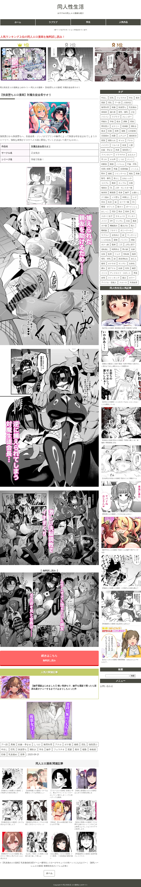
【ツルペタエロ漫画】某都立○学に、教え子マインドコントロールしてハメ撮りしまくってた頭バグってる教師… (61, 794)
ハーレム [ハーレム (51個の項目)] (120, 164)
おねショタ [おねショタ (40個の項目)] (127, 178)
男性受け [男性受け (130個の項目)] (105, 126)
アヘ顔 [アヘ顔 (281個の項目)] (117, 102)
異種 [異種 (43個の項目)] (138, 173)
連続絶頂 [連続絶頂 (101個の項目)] (133, 135)
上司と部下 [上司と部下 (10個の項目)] (130, 244)
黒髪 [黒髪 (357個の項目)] (103, 102)
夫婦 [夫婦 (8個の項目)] (133, 249)
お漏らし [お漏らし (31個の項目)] (136, 192)
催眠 (76, 744)
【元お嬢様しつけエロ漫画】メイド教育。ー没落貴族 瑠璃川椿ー (61, 856)
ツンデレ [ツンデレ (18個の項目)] (119, 221)
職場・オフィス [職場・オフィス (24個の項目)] (107, 206)
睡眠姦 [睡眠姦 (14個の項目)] (104, 230)
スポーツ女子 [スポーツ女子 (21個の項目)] (107, 216)
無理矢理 (47, 744)
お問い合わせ (106, 686)
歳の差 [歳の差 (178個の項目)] (113, 112)
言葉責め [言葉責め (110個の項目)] (105, 135)
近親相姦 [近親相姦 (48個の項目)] (124, 169)
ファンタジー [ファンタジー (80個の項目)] (107, 154)
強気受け (93, 744)
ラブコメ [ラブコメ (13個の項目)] (105, 235)
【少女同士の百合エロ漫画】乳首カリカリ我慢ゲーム (119, 478)
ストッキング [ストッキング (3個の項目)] (113, 278)
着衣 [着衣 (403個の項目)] (138, 98)
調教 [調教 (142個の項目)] (125, 121)
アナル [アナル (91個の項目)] (130, 140)
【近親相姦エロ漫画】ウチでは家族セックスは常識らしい (36, 792)
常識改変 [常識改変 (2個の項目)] (133, 282)
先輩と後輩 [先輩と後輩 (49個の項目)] (106, 169)
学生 (88, 22)
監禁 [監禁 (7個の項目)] (110, 254)
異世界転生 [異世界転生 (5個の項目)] (123, 259)
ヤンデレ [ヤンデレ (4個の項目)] (122, 263)
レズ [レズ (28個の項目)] (135, 197)
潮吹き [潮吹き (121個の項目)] (134, 126)
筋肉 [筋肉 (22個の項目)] (127, 211)
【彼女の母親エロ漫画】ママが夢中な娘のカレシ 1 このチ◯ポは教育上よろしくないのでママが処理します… (85, 825)
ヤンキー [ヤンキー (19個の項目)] (131, 216)
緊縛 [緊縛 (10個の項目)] (114, 244)
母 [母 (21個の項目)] (133, 211)
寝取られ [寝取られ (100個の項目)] (112, 140)
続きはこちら (49, 658)
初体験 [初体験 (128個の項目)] (125, 126)
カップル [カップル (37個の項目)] (122, 183)
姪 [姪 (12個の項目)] (123, 235)
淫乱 (83, 744)
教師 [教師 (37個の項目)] (114, 183)
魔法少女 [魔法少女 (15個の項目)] (124, 225)
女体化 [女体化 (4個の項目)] (132, 263)
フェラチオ (59, 749)
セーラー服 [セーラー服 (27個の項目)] (124, 202)
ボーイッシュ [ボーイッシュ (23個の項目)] (131, 206)
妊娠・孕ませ (24, 744)
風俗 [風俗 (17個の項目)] (134, 221)
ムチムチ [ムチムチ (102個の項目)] (122, 135)
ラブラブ (53, 22)
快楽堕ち (22, 749)
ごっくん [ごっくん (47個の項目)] (134, 169)
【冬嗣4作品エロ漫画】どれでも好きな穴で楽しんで (12, 823)
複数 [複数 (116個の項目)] (123, 131)
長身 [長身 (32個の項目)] (120, 192)
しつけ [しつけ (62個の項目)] (121, 159)
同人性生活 (70, 6)
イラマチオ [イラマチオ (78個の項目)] (120, 154)
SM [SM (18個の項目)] (111, 221)
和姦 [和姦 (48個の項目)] (115, 169)
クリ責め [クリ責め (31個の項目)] (105, 197)
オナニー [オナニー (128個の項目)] (115, 126)
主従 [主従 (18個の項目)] (128, 221)
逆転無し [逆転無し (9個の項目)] (105, 249)
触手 (48, 749)
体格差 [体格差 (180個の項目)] (104, 112)
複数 (84, 749)
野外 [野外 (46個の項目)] (103, 173)
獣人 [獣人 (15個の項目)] (133, 225)
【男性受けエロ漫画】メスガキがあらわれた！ (117, 514)
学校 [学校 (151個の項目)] (112, 121)
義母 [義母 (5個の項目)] (103, 263)
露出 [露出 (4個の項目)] (103, 268)
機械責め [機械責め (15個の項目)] (113, 225)
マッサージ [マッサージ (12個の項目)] (132, 235)
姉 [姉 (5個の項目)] (115, 259)
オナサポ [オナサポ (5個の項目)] (112, 263)
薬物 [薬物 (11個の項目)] (115, 240)
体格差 (93, 749)
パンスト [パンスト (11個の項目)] (124, 240)
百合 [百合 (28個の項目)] (103, 202)
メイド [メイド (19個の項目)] (104, 221)
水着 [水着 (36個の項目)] (131, 183)
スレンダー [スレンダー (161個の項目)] (127, 117)
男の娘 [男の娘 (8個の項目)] (125, 249)
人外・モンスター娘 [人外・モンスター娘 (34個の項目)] (123, 188)
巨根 (3, 754)
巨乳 (13, 749)
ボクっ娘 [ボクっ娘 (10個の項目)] (105, 244)
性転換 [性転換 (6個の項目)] (126, 254)
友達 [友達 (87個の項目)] (124, 145)
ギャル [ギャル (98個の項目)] (121, 140)
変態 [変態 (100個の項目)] (103, 140)
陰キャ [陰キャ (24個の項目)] (120, 206)
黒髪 (70, 749)
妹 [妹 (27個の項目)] (116, 202)
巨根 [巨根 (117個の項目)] (110, 131)
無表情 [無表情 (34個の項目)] (104, 192)
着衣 (77, 749)
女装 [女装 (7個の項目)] (103, 254)
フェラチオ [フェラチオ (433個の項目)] (121, 98)
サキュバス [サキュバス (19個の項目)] (120, 216)
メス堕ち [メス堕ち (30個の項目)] (115, 197)
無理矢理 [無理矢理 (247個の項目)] (105, 107)
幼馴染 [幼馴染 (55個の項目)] (104, 164)
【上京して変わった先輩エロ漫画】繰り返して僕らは (36, 855)
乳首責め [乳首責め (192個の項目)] (133, 107)
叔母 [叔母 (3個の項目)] (103, 278)
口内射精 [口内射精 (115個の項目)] (132, 131)
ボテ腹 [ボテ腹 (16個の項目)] (104, 225)
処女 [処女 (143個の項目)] (118, 121)
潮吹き (33, 749)
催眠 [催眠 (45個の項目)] (110, 173)
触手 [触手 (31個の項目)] (127, 192)
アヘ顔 (4, 744)
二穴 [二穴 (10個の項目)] (120, 244)
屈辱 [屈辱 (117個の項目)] (117, 131)
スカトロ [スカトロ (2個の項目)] (123, 282)
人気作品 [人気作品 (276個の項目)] (127, 102)
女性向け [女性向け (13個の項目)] (115, 235)
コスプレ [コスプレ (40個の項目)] (105, 183)
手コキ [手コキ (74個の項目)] (104, 159)
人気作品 (123, 22)
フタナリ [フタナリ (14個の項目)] (113, 230)
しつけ (37, 744)
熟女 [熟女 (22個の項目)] (120, 211)
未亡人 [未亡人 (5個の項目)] (134, 259)
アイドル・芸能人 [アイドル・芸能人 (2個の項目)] (108, 282)
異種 (13, 744)
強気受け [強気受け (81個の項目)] (126, 150)
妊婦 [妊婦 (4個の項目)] (120, 268)
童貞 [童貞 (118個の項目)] (103, 131)
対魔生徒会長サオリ (41, 146)
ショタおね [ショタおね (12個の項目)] (106, 240)
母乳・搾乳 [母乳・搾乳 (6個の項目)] (106, 259)
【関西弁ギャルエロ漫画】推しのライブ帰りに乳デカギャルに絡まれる (12, 856)
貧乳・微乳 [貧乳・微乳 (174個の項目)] (123, 112)
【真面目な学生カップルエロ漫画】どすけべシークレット (36, 823)
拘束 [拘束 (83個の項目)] (117, 150)
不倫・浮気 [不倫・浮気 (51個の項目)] (132, 164)
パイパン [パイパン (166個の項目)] (105, 117)
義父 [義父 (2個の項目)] (124, 278)
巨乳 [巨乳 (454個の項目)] (112, 98)
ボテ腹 (68, 744)
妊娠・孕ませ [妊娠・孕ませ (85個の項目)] (107, 150)
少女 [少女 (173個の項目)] (133, 112)
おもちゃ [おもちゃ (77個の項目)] (131, 154)
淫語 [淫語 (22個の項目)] (114, 211)
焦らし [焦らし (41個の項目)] (116, 178)
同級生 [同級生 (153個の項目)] (104, 121)
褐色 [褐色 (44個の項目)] (131, 173)
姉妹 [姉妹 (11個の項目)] (133, 240)
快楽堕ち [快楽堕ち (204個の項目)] (122, 107)
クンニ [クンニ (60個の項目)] (130, 159)
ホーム (18, 22)
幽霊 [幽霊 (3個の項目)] (134, 268)
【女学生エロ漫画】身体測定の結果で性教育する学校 (119, 328)
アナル (58, 744)
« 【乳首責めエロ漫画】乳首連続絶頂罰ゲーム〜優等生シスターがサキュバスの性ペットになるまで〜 (43, 863)
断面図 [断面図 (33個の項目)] (113, 192)
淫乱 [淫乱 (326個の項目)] (110, 102)
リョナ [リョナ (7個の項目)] (117, 254)
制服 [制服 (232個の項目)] (114, 107)
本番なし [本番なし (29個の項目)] (126, 197)
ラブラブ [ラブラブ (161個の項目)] (115, 117)
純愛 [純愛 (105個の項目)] (114, 135)
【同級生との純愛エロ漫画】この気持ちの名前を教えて (12, 792)
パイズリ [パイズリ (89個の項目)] (105, 145)
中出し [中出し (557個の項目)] (104, 98)
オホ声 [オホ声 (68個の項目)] (113, 159)
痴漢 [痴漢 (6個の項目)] (134, 254)
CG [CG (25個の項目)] (133, 202)
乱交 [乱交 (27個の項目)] (110, 202)
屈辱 (22, 754)
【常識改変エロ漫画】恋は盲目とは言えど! (115, 624)
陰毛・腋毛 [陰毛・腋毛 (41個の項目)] (106, 178)
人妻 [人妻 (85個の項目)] (131, 145)
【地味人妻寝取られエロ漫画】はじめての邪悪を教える (85, 792)
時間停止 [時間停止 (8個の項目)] (115, 249)
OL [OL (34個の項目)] (111, 188)
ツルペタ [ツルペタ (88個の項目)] (115, 145)
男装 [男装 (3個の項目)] (135, 273)
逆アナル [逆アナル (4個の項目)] (112, 268)
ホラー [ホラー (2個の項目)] (132, 278)
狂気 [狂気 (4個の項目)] (127, 268)
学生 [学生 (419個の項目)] (131, 98)
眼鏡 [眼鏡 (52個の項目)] (112, 164)
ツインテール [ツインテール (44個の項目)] (120, 173)
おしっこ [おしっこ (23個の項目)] (105, 211)
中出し (4, 749)
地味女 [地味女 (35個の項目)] (104, 188)
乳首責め (12, 754)
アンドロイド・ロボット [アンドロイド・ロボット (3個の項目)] (120, 273)
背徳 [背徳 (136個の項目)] (132, 121)
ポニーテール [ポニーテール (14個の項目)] (126, 230)
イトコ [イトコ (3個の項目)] (104, 273)
